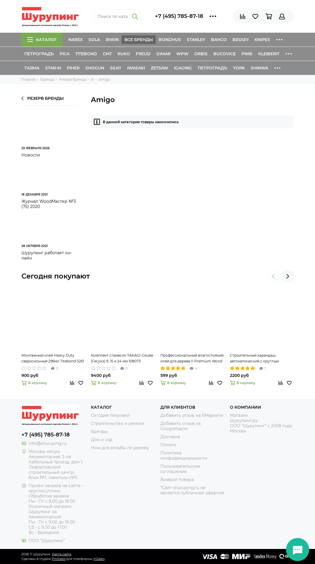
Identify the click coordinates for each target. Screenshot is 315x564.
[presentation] (273, 276)
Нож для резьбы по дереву (120, 447)
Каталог (42, 39)
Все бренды (138, 39)
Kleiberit (268, 53)
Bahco (219, 39)
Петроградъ (39, 53)
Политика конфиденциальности (183, 455)
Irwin (112, 39)
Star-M (53, 68)
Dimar (163, 53)
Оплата (168, 444)
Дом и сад (101, 439)
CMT (107, 53)
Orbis (201, 53)
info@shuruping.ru (48, 443)
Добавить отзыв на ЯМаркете (191, 415)
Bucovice (224, 53)
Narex (75, 39)
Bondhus (170, 39)
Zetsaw (159, 68)
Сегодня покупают (55, 276)
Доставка (170, 436)
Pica (64, 53)
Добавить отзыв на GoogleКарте (180, 426)
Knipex (262, 39)
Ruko (124, 53)
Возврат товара (177, 479)
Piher (73, 68)
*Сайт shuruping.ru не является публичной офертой (192, 490)
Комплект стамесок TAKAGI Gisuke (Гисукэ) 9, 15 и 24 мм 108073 (122, 358)
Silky (115, 68)
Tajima (31, 68)
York (239, 68)
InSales (99, 559)
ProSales (58, 559)
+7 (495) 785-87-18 (179, 16)
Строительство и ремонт (117, 423)
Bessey (240, 39)
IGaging (183, 68)
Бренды (99, 431)
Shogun (94, 68)
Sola (94, 39)
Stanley (196, 39)
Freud (143, 53)
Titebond (86, 53)
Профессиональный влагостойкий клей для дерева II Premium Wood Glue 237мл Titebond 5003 (192, 358)
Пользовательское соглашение (180, 469)
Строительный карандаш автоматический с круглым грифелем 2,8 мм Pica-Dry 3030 (258, 358)
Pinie (246, 53)
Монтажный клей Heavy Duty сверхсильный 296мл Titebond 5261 (52, 358)
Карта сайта (61, 554)
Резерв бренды (42, 98)
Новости (30, 155)
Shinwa (259, 68)
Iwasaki (136, 68)
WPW (182, 53)
